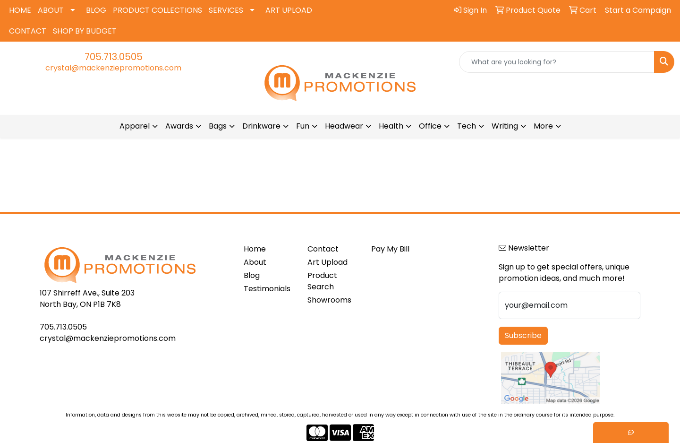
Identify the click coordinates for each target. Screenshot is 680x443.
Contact (323, 248)
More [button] (543, 126)
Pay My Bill (390, 248)
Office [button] (430, 126)
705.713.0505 (114, 56)
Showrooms (329, 300)
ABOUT (51, 10)
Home (255, 248)
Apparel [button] (134, 126)
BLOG (96, 10)
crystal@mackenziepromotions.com (113, 67)
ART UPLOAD (288, 10)
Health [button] (391, 126)
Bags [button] (218, 126)
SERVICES (226, 10)
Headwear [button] (344, 126)
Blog (252, 275)
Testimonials (267, 288)
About (255, 262)
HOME (20, 10)
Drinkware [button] (261, 126)
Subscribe (523, 335)
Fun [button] (302, 126)
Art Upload (327, 262)
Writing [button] (505, 126)
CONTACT (27, 31)
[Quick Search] (556, 62)
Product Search (322, 281)
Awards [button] (179, 126)
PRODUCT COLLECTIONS (157, 10)
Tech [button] (466, 126)
